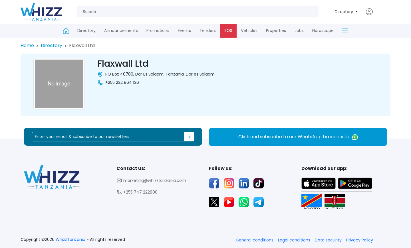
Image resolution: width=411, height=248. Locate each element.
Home (27, 45)
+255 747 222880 (137, 192)
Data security (328, 240)
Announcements (121, 30)
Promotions (157, 30)
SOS (228, 30)
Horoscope (323, 30)
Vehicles (249, 30)
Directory (344, 12)
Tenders (208, 30)
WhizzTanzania (71, 239)
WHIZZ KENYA (333, 202)
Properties (276, 30)
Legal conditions (294, 240)
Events (184, 30)
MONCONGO (309, 202)
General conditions (254, 240)
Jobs (299, 30)
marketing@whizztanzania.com (151, 181)
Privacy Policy (359, 240)
